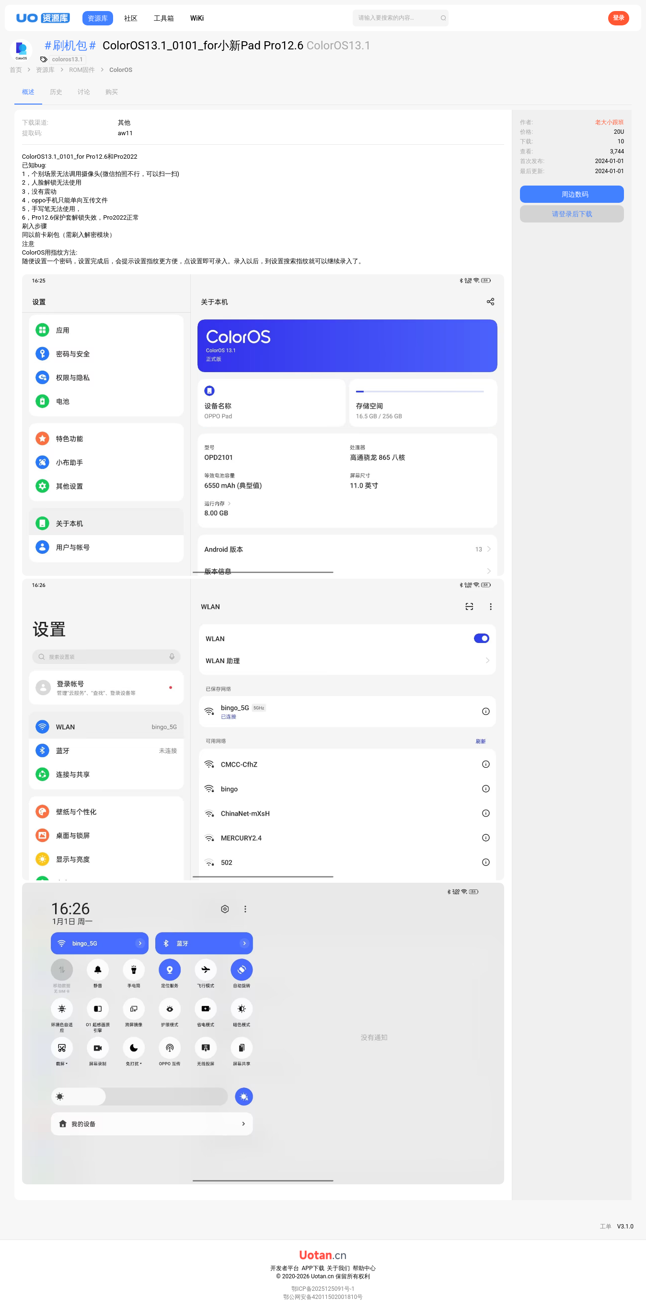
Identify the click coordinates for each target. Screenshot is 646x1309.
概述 (28, 91)
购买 (111, 91)
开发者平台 (284, 1268)
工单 (605, 1226)
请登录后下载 (572, 214)
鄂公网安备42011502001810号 (323, 1297)
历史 (56, 91)
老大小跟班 (609, 122)
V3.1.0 (625, 1226)
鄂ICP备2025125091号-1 (323, 1289)
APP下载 (313, 1268)
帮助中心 (364, 1268)
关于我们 (338, 1268)
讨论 (84, 91)
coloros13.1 (67, 59)
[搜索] (401, 18)
